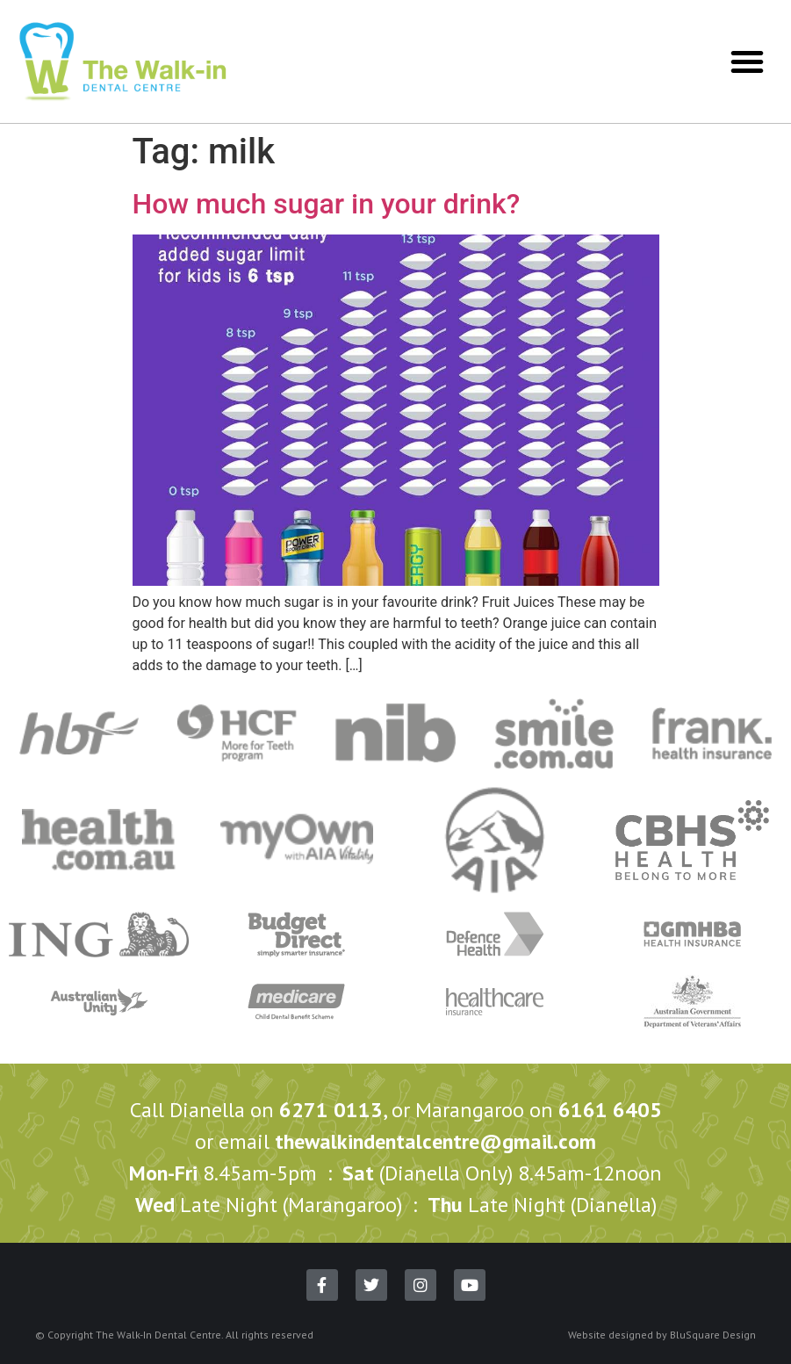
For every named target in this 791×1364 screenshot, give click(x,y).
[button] (747, 61)
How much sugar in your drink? (327, 203)
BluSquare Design (713, 1334)
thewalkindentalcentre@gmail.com (435, 1141)
